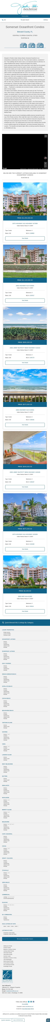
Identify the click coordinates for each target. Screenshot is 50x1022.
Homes (5, 641)
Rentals (5, 647)
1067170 (32, 357)
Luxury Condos (7, 633)
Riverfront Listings (8, 651)
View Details (25, 238)
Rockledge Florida (8, 966)
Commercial (6, 894)
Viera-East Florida (8, 952)
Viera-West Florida (8, 954)
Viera (3, 744)
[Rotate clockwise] (46, 158)
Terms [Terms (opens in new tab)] (40, 168)
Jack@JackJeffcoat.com (12, 991)
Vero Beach (5, 882)
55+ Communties (7, 914)
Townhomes (6, 644)
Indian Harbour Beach (9, 674)
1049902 (32, 233)
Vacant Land (6, 645)
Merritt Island (7, 809)
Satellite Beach (7, 686)
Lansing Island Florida (9, 951)
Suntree (4, 731)
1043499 (32, 544)
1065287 (32, 482)
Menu (46, 19)
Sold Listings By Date (9, 923)
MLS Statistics (18, 1020)
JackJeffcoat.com (29, 1006)
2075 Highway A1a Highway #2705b (25, 223)
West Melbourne (7, 764)
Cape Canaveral (7, 833)
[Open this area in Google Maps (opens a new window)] (4, 168)
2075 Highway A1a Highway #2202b (25, 534)
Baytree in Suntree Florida (10, 949)
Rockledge (5, 797)
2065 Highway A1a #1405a (25, 410)
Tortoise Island (7, 722)
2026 (5, 926)
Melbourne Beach (7, 710)
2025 (8, 926)
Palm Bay (5, 902)
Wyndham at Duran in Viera (10, 957)
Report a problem (44, 168)
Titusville (5, 870)
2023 (16, 926)
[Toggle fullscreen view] (45, 136)
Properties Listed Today (9, 932)
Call (4, 19)
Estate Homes (7, 632)
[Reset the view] (45, 158)
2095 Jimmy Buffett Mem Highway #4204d (25, 472)
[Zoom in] (45, 163)
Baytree (4, 776)
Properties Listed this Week (10, 934)
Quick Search (25, 19)
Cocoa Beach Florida (8, 962)
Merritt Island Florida (8, 961)
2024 (12, 926)
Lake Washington (8, 959)
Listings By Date (7, 930)
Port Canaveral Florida (9, 964)
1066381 (32, 419)
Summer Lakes (7, 956)
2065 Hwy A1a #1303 (25, 596)
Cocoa (4, 846)
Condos (5, 643)
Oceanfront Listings (8, 639)
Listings (5, 897)
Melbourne (5, 821)
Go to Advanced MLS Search (25, 939)
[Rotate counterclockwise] (44, 158)
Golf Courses (6, 663)
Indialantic (5, 785)
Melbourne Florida (8, 946)
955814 (32, 606)
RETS (32, 1008)
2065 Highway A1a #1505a (25, 285)
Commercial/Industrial (9, 898)
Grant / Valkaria (7, 858)
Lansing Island (7, 754)
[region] (25, 151)
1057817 (32, 295)
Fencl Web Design (26, 1008)
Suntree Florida (7, 947)
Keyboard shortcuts (23, 168)
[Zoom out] (45, 166)
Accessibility (25, 1004)
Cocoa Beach (6, 698)
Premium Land (7, 635)
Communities (25, 16)
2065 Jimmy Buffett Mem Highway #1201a (25, 348)
